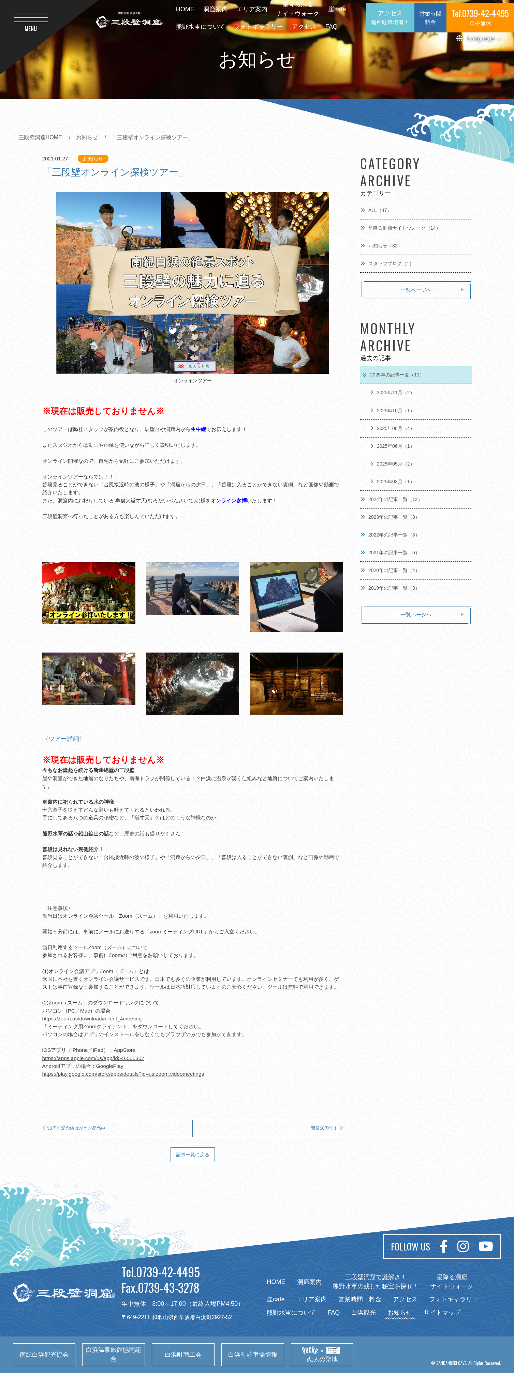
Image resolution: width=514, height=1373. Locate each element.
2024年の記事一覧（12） (391, 499)
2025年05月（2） (392, 464)
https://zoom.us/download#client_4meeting (92, 1018)
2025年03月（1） (392, 481)
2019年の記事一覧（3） (390, 588)
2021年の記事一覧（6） (390, 552)
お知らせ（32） (381, 245)
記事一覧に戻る (192, 1154)
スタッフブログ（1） (387, 263)
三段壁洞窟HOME (40, 137)
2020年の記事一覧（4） (390, 570)
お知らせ (87, 137)
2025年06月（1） (392, 446)
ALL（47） (376, 210)
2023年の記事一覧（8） (390, 517)
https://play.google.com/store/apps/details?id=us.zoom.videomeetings (123, 1074)
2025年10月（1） (392, 410)
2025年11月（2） (392, 392)
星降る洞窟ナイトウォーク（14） (400, 228)
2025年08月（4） (392, 428)
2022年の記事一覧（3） (390, 535)
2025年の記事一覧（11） (393, 374)
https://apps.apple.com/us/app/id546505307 (93, 1058)
